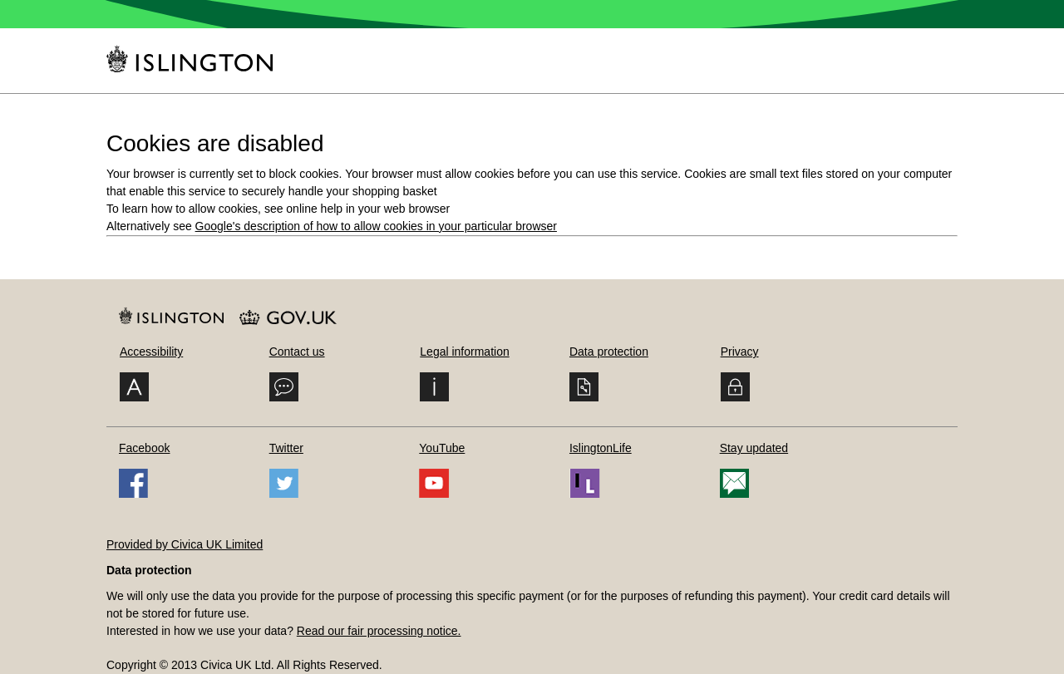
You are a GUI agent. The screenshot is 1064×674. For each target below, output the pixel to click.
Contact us (297, 351)
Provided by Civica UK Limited (184, 544)
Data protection (608, 351)
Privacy (740, 351)
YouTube (442, 448)
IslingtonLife (600, 448)
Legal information (464, 351)
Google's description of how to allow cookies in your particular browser (376, 226)
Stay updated (754, 448)
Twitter (286, 448)
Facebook (144, 448)
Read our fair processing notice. (379, 630)
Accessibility (151, 351)
